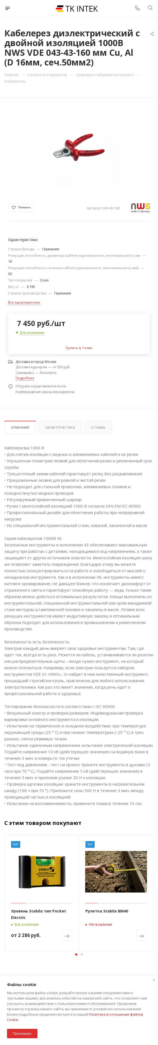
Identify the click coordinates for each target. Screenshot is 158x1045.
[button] (76, 954)
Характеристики (60, 427)
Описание (20, 427)
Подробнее (25, 378)
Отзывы (98, 427)
